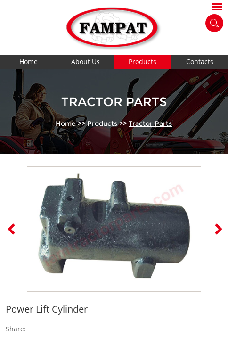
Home (28, 61)
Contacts (199, 61)
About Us (85, 61)
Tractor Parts (150, 123)
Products (142, 61)
